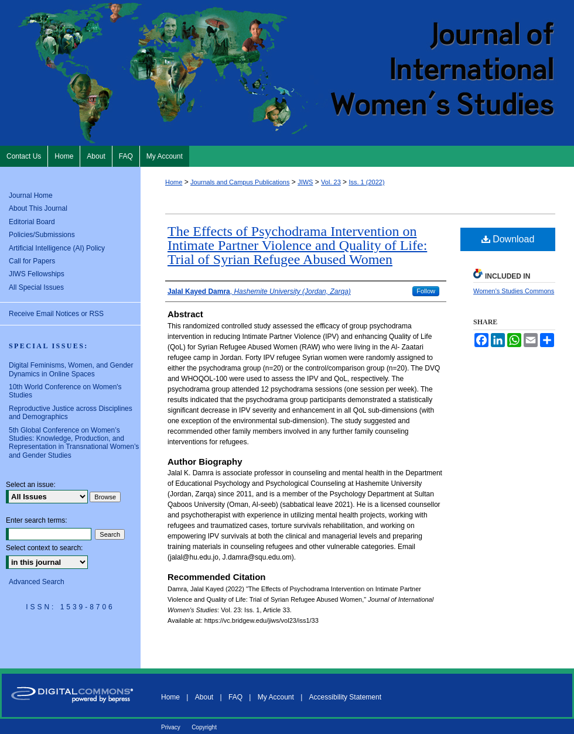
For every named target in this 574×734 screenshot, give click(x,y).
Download (508, 239)
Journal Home (31, 195)
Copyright (204, 727)
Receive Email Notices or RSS (56, 314)
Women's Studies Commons (513, 290)
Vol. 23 (331, 182)
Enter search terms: (36, 520)
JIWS (305, 182)
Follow (425, 290)
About (204, 697)
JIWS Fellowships (36, 274)
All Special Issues (36, 287)
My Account (276, 697)
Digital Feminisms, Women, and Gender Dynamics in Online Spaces (71, 369)
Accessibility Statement (345, 697)
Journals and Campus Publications (239, 182)
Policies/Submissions (42, 235)
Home (173, 182)
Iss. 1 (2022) (366, 182)
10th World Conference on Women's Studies (65, 391)
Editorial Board (32, 222)
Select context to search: (44, 548)
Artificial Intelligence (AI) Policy (57, 248)
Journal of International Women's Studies (287, 73)
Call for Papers (32, 261)
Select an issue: (31, 485)
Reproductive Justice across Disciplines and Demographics (70, 412)
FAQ (235, 697)
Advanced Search (36, 582)
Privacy (170, 727)
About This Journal (38, 208)
